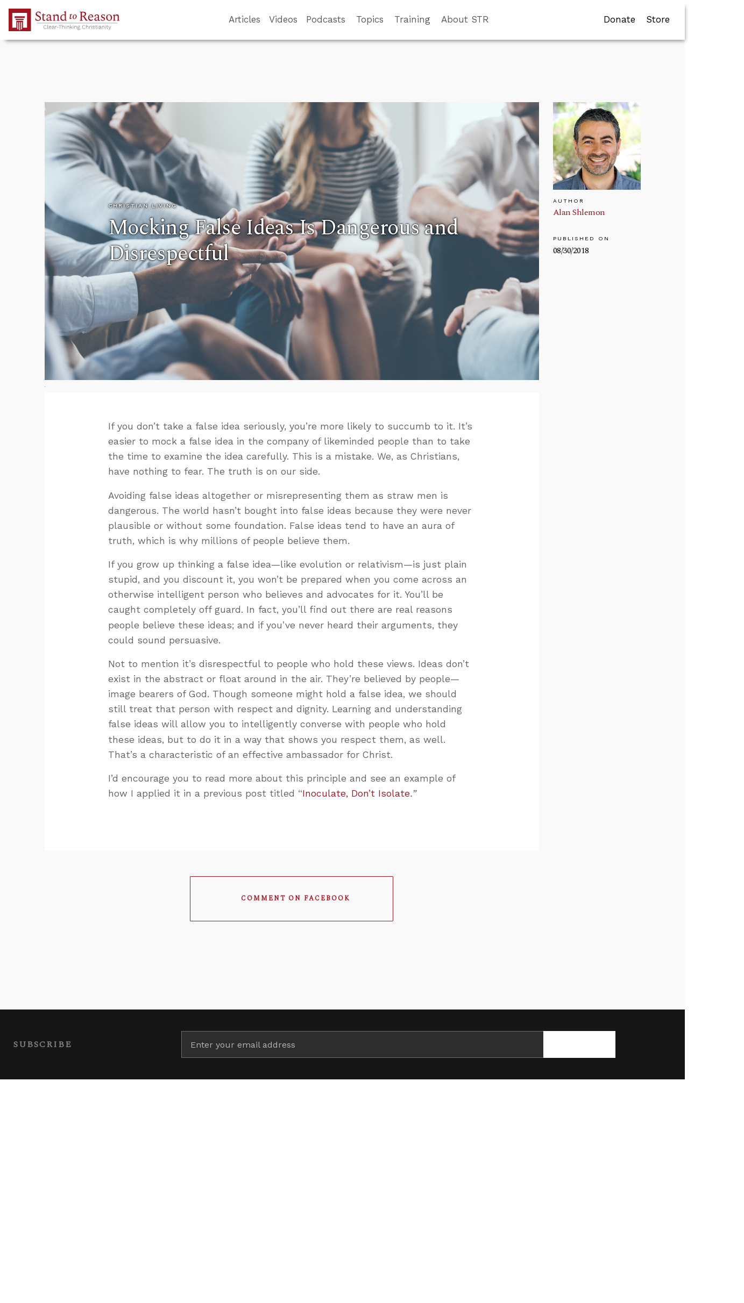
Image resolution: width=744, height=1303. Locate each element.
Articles (244, 19)
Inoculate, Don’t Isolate (356, 793)
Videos (283, 19)
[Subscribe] (579, 1044)
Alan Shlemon (579, 212)
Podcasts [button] (325, 19)
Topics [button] (370, 19)
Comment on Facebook (295, 898)
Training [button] (412, 19)
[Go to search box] (498, 19)
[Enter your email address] (362, 1044)
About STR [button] (465, 19)
